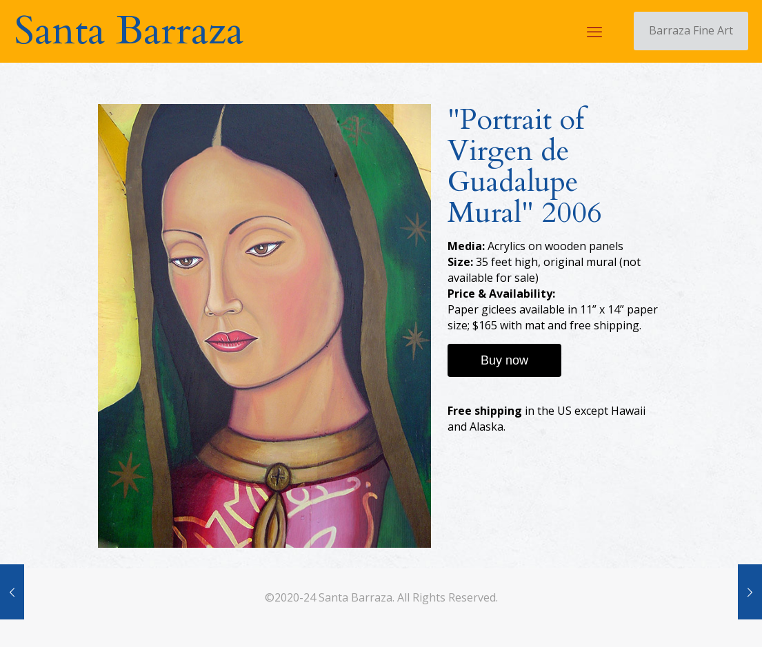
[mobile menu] (594, 31)
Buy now (504, 360)
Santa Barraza (128, 31)
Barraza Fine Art (691, 30)
